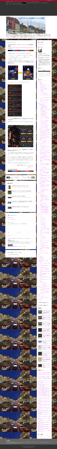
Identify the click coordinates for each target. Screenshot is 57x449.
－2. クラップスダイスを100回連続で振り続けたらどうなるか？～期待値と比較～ (44, 164)
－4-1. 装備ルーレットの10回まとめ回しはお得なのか (45, 200)
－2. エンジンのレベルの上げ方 (43, 168)
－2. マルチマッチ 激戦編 (43, 141)
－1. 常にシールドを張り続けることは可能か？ (45, 263)
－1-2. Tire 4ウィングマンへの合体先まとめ (44, 118)
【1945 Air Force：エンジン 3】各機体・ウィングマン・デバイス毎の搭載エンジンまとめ (46, 348)
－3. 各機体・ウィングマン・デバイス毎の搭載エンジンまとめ (45, 170)
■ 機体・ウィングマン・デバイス (42, 103)
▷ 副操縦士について (41, 174)
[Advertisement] (28, 10)
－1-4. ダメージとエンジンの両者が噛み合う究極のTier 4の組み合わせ (45, 137)
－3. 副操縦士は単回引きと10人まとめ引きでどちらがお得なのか (45, 182)
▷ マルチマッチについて (42, 235)
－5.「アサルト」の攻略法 (43, 227)
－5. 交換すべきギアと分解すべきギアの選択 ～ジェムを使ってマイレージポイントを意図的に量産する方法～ (45, 157)
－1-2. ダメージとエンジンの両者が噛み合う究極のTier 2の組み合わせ (45, 133)
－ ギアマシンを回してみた (43, 282)
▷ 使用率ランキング (41, 139)
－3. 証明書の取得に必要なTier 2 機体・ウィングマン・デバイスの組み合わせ (45, 210)
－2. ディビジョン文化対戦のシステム (44, 242)
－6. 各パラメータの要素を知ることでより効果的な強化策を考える (45, 274)
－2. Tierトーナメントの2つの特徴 (44, 253)
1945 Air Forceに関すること (41, 44)
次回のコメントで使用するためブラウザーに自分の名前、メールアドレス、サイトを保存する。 (19, 238)
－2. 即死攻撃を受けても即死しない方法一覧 (45, 266)
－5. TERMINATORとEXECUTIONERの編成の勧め (45, 271)
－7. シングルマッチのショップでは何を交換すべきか (45, 230)
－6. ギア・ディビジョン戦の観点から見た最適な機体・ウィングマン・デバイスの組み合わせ (45, 160)
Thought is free (32, 447)
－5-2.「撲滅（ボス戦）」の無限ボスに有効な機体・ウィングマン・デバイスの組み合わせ (45, 248)
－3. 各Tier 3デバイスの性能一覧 (43, 127)
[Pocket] (27, 50)
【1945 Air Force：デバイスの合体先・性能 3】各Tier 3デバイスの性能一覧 (22, 201)
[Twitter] (10, 50)
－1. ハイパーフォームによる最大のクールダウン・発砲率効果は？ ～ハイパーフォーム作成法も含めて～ (45, 190)
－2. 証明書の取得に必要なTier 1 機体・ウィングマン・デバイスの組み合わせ (45, 207)
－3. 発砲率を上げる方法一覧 (43, 267)
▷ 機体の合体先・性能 (41, 104)
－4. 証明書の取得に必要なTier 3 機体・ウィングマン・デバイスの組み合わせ (45, 212)
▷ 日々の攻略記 (41, 281)
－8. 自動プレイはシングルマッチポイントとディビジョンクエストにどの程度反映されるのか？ (45, 233)
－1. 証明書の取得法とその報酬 (43, 205)
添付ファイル (9, 239)
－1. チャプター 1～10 (42, 217)
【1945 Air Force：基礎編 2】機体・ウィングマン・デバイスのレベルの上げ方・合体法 (46, 336)
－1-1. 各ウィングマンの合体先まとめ (44, 116)
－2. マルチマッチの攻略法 (43, 237)
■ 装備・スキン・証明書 (41, 192)
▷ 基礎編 (40, 83)
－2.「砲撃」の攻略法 (42, 223)
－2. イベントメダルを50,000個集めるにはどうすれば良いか (45, 100)
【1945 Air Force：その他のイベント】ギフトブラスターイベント (20, 206)
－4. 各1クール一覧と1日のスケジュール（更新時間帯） (44, 90)
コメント (9, 225)
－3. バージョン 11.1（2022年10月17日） (44, 292)
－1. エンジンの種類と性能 (43, 167)
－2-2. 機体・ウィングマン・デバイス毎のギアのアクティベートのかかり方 (45, 150)
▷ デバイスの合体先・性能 (42, 122)
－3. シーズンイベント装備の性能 (44, 198)
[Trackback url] (21, 254)
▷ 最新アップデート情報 (42, 287)
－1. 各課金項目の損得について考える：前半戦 (45, 277)
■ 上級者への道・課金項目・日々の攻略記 (43, 260)
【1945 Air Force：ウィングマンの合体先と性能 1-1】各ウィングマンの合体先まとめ (46, 318)
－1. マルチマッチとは (42, 236)
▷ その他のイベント (41, 259)
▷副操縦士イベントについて (42, 183)
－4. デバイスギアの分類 (43, 154)
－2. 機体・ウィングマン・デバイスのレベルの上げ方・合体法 (45, 86)
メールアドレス (19, 232)
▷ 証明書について (41, 204)
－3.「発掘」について (42, 243)
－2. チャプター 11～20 (42, 218)
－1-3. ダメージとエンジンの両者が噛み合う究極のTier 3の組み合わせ (45, 135)
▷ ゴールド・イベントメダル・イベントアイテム (44, 96)
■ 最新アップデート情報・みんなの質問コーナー (43, 286)
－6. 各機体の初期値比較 (43, 114)
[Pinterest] (19, 50)
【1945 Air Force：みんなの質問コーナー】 (43, 414)
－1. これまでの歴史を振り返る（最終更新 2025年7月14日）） (45, 289)
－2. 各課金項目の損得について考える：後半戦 (45, 280)
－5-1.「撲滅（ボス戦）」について (44, 246)
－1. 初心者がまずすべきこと (43, 84)
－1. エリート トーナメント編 (43, 140)
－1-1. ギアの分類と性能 (43, 145)
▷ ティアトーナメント (41, 250)
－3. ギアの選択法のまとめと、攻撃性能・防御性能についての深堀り (45, 153)
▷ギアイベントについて (42, 162)
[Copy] (31, 50)
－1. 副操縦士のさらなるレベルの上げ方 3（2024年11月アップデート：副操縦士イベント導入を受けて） (45, 185)
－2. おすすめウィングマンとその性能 (44, 120)
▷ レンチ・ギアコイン (41, 91)
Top (8, 42)
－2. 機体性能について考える (43, 108)
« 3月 (41, 76)
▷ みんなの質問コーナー (42, 293)
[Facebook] (14, 50)
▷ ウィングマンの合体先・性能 (42, 115)
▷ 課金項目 (40, 275)
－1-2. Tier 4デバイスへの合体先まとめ (44, 125)
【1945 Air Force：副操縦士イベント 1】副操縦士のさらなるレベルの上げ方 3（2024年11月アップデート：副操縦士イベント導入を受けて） (44, 373)
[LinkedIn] (23, 50)
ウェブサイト (9, 235)
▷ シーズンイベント (41, 255)
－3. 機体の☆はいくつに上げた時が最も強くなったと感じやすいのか (45, 110)
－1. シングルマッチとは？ (43, 222)
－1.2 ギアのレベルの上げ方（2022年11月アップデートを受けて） (45, 147)
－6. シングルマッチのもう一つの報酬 (44, 228)
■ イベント (39, 254)
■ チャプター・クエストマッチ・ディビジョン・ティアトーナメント (44, 214)
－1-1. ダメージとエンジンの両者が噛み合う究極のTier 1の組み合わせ (45, 130)
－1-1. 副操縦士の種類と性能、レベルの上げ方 (45, 176)
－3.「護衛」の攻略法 (42, 224)
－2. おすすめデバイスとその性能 (44, 126)
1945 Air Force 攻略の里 (13, 42)
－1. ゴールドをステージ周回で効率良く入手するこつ (45, 98)
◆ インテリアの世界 (40, 298)
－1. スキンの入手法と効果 (43, 203)
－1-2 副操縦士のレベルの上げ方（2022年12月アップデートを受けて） (45, 178)
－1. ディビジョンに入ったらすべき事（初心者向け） (45, 241)
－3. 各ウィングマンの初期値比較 (44, 121)
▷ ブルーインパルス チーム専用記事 (43, 297)
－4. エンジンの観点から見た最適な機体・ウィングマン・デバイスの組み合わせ (45, 172)
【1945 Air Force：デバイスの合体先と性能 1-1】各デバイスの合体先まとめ (46, 324)
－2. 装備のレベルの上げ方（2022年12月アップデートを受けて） (44, 197)
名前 (8, 232)
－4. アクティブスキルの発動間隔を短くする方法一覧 (45, 269)
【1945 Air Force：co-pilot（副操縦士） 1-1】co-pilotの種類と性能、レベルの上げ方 (46, 360)
